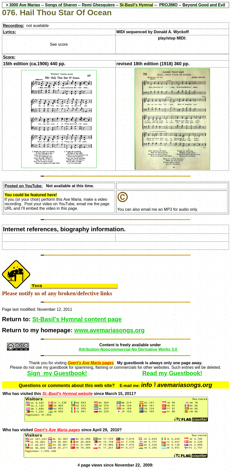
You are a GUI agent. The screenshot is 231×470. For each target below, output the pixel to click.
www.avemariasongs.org (109, 330)
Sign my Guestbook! (57, 373)
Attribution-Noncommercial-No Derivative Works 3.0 (128, 349)
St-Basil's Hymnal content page (77, 319)
